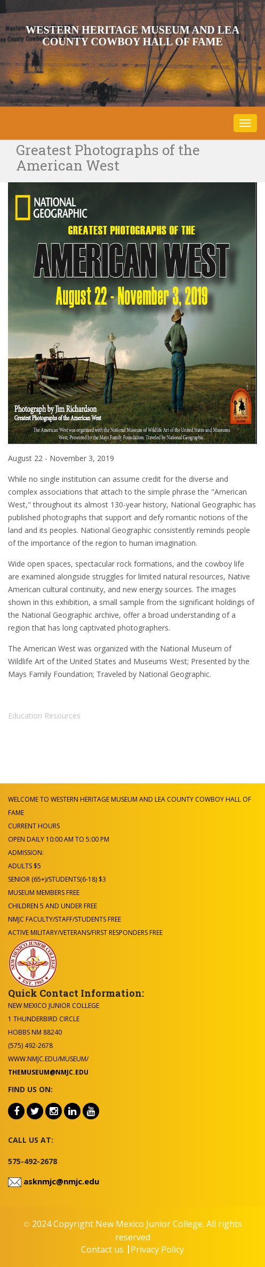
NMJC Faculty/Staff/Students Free (64, 919)
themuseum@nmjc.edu (48, 1072)
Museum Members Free (43, 892)
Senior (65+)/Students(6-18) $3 (57, 879)
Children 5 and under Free (52, 905)
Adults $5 (24, 865)
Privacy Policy (157, 1249)
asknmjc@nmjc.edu (60, 1181)
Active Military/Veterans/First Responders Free (85, 932)
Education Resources (44, 716)
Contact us (102, 1249)
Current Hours (34, 825)
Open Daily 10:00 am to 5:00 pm (58, 839)
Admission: (26, 852)
